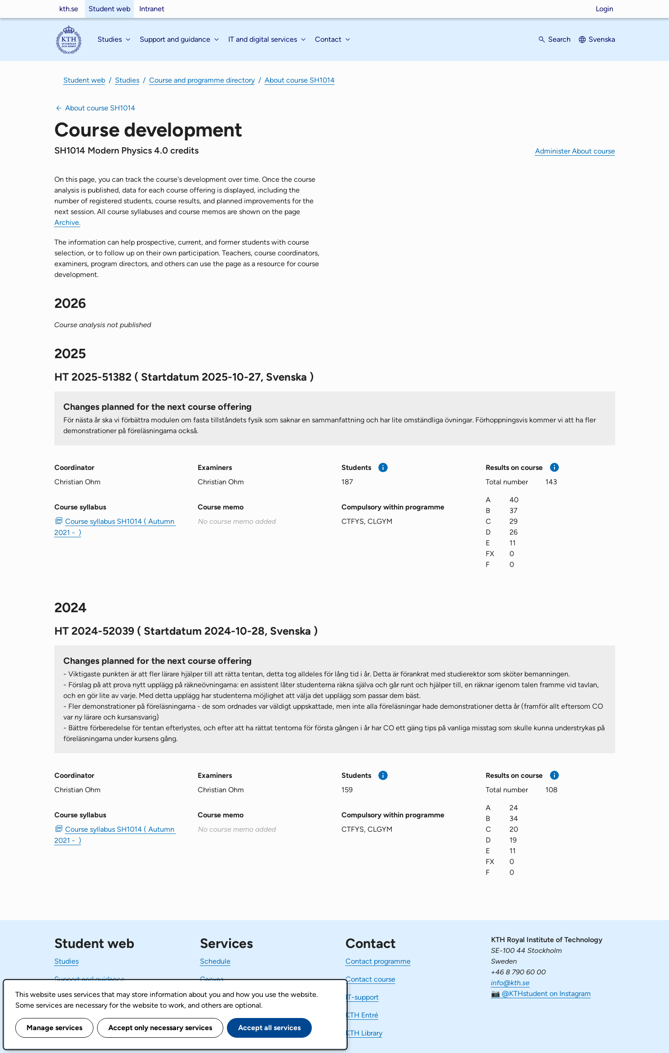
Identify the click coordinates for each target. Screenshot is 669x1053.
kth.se (68, 8)
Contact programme (378, 961)
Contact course (370, 979)
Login (604, 8)
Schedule (215, 961)
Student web (109, 8)
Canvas (211, 979)
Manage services (54, 1027)
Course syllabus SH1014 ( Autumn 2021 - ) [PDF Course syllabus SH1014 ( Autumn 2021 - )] (115, 527)
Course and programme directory (202, 80)
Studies (127, 80)
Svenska (602, 39)
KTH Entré (362, 1015)
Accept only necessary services (160, 1027)
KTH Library (364, 1033)
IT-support (362, 997)
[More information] (383, 467)
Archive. (67, 222)
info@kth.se (510, 982)
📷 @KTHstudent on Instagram (541, 993)
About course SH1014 (300, 80)
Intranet (151, 8)
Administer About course (575, 151)
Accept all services (269, 1027)
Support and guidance (89, 979)
